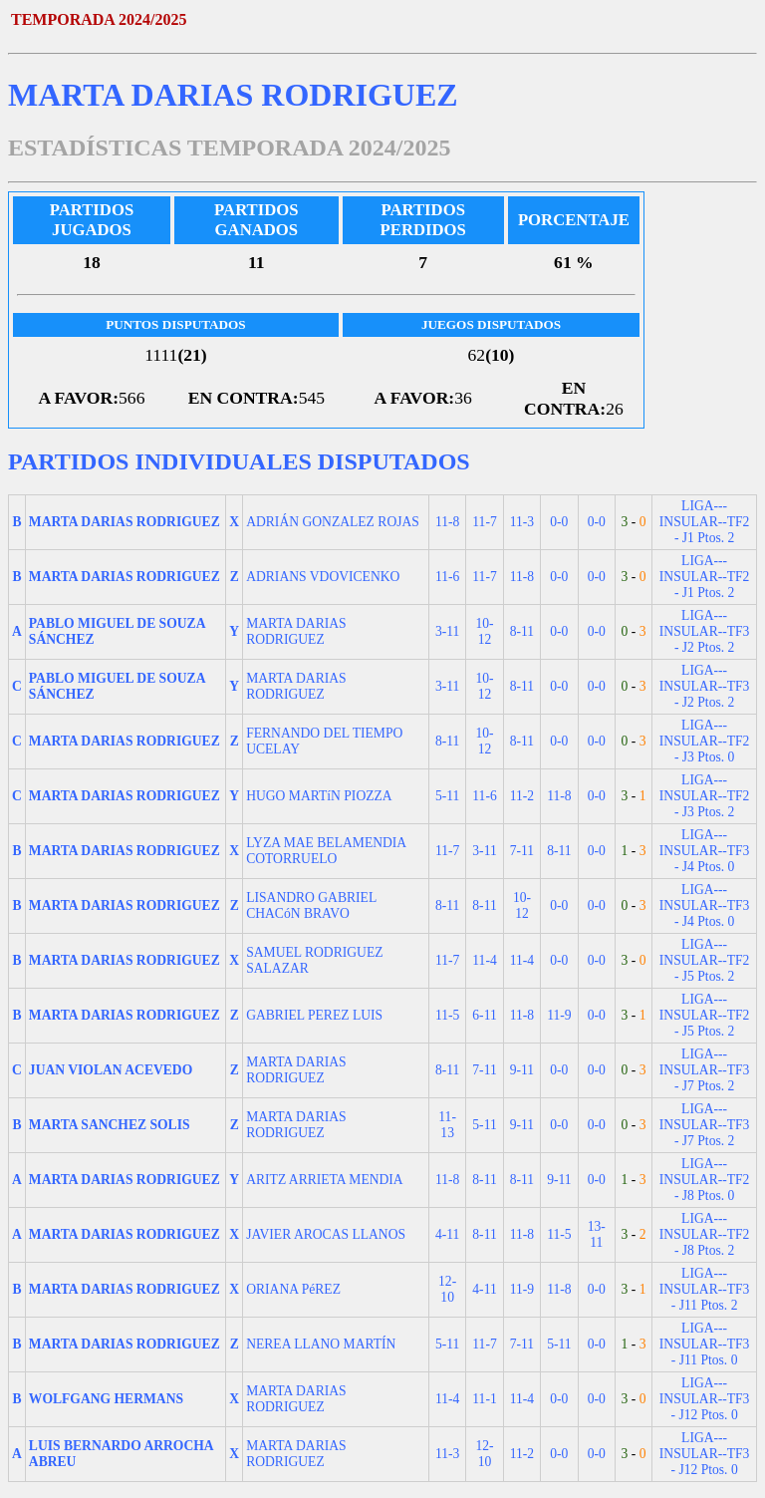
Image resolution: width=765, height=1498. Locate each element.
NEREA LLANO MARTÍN (320, 1344)
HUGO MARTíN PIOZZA (318, 795)
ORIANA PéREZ (293, 1289)
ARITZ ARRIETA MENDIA (324, 1179)
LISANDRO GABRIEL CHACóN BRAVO (311, 905)
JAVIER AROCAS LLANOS (325, 1234)
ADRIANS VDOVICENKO (322, 576)
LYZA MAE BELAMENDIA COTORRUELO (325, 850)
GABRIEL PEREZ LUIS (314, 1015)
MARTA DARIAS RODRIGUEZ (296, 631)
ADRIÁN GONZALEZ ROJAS (332, 521)
